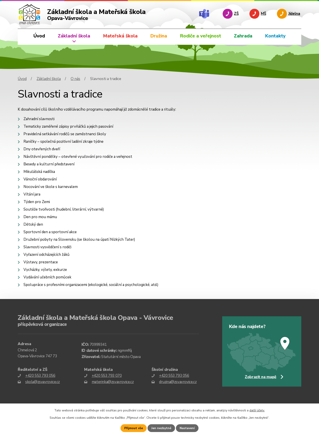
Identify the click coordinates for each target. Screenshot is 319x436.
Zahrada (243, 36)
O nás (75, 78)
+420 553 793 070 (107, 375)
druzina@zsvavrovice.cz (177, 381)
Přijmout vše (133, 428)
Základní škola (74, 36)
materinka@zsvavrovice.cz (113, 381)
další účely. (257, 410)
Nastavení (187, 428)
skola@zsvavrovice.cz (42, 381)
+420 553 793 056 (40, 375)
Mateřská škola (120, 36)
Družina (158, 36)
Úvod (39, 36)
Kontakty (275, 36)
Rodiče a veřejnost (200, 36)
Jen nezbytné (161, 428)
